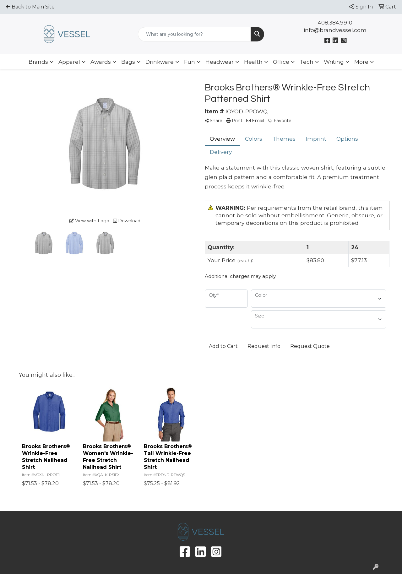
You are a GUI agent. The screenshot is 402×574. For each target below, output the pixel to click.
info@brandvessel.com (335, 30)
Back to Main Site (30, 7)
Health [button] (253, 61)
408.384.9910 (335, 22)
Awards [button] (100, 61)
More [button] (361, 61)
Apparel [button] (69, 61)
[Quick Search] (194, 34)
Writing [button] (334, 61)
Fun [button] (189, 61)
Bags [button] (128, 61)
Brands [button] (38, 61)
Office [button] (281, 61)
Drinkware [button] (159, 61)
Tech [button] (306, 61)
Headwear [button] (219, 61)
